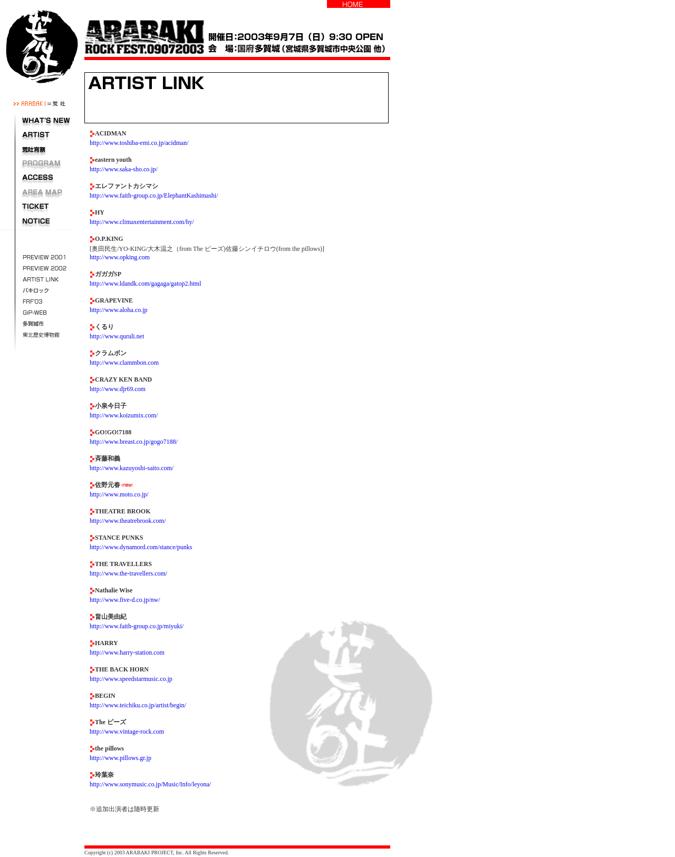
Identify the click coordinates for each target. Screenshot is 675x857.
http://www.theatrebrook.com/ (128, 520)
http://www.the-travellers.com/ (128, 573)
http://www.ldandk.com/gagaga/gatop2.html (145, 283)
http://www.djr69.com (118, 389)
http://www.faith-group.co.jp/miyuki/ (137, 626)
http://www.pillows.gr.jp (120, 758)
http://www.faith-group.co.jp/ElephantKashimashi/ (154, 195)
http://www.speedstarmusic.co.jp (131, 679)
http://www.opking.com (120, 257)
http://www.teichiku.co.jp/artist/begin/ (138, 705)
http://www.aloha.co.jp (119, 310)
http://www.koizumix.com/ (124, 415)
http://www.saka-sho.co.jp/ (124, 169)
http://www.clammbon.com (124, 362)
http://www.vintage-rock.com (127, 731)
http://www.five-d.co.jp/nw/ (125, 599)
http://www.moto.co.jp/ (119, 494)
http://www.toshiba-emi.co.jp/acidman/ (139, 143)
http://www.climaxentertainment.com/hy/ (142, 222)
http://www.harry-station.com (127, 652)
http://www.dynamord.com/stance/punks (141, 547)
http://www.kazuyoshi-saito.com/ (131, 468)
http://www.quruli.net (117, 336)
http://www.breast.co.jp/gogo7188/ (134, 441)
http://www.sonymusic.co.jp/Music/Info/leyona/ (150, 784)
